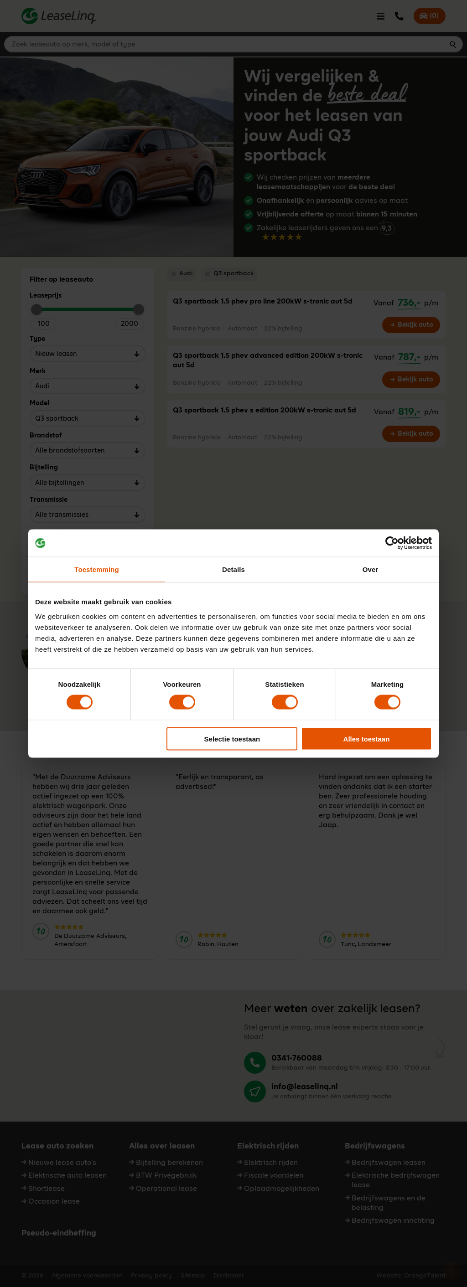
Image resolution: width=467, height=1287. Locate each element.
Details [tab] (233, 569)
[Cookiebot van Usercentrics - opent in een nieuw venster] (392, 543)
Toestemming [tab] (96, 569)
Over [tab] (371, 569)
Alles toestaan (366, 738)
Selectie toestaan (232, 738)
